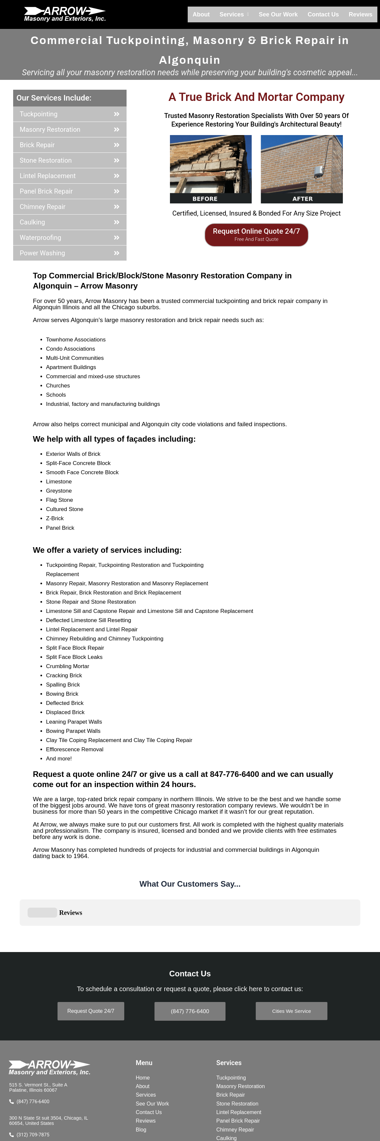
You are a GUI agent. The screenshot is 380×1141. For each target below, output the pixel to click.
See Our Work (283, 14)
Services (242, 14)
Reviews (361, 14)
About (211, 14)
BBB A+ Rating (49, 1095)
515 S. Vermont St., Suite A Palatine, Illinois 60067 (40, 1032)
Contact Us (326, 14)
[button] (242, 14)
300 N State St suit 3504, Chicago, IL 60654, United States (48, 1067)
